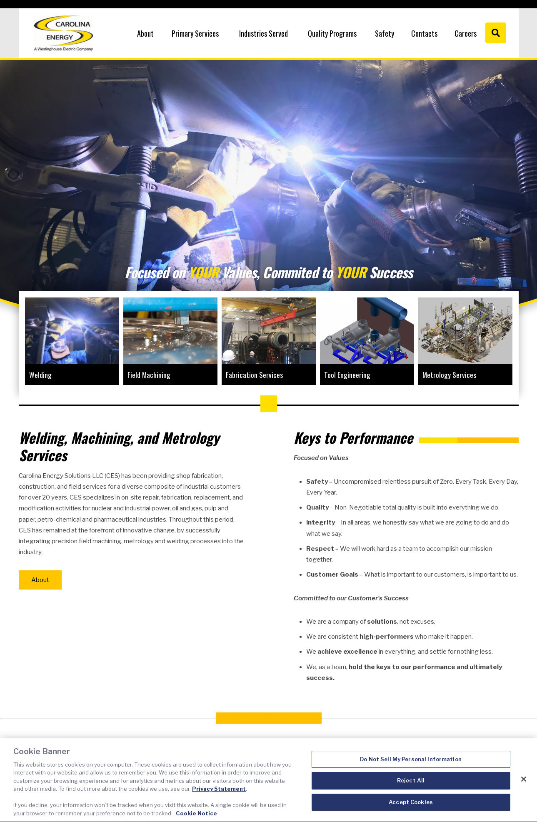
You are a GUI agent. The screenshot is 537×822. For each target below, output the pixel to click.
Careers (466, 33)
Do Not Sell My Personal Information (411, 764)
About (145, 33)
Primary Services (195, 33)
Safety (384, 33)
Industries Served (263, 33)
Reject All (411, 785)
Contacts (424, 33)
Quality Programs (332, 33)
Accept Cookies (411, 807)
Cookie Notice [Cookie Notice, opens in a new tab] (196, 818)
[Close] (524, 784)
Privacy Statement (219, 794)
